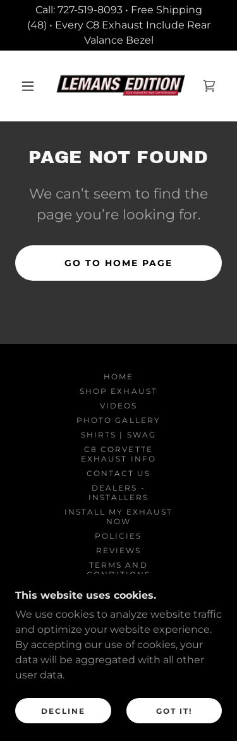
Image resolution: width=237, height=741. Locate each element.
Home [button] (118, 376)
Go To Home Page (118, 263)
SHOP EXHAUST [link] (118, 391)
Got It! (174, 728)
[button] (27, 86)
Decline (63, 728)
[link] (120, 86)
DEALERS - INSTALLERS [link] (118, 492)
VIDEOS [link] (118, 405)
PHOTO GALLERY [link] (118, 420)
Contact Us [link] (118, 473)
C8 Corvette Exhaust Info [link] (118, 453)
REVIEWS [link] (118, 550)
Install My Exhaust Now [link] (118, 516)
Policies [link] (118, 536)
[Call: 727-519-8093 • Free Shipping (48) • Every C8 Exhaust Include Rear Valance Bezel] (118, 25)
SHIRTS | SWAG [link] (118, 434)
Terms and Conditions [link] (118, 569)
